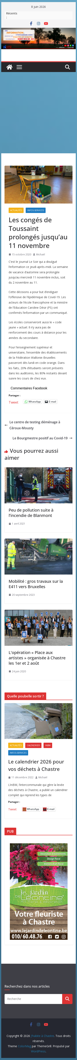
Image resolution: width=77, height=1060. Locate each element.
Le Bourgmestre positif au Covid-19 (42, 438)
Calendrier (33, 745)
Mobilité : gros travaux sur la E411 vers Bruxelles (36, 583)
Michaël (40, 254)
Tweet (13, 401)
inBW (48, 745)
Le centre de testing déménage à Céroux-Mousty (32, 425)
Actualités (16, 210)
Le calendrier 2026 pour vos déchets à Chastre (36, 765)
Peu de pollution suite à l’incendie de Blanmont (31, 512)
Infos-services (35, 210)
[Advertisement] (38, 112)
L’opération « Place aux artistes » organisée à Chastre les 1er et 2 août (37, 658)
